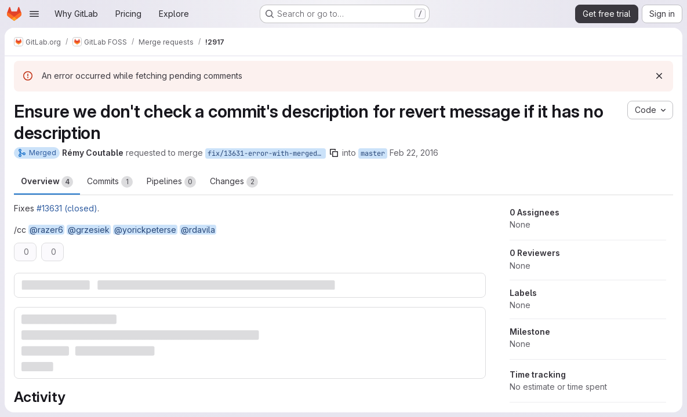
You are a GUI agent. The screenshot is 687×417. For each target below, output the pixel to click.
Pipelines (171, 182)
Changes (234, 182)
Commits (110, 182)
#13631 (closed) (67, 208)
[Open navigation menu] (34, 14)
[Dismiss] (659, 76)
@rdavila (198, 230)
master (373, 153)
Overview (47, 182)
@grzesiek (89, 230)
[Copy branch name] (334, 153)
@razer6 (46, 230)
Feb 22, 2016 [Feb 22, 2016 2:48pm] (414, 153)
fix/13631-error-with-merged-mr (267, 153)
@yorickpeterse (145, 230)
